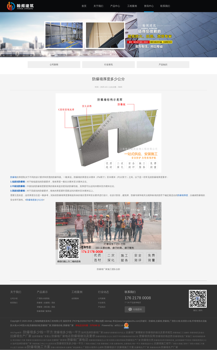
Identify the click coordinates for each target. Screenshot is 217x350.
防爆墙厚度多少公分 (104, 336)
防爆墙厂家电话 (61, 336)
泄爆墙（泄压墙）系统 (46, 307)
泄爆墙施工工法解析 (181, 333)
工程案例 (76, 292)
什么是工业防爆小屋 (18, 348)
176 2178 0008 (138, 298)
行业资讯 (108, 64)
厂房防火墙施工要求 (179, 344)
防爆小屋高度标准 (58, 348)
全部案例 (75, 299)
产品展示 (42, 292)
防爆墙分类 (147, 340)
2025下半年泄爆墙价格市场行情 (125, 336)
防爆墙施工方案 (38, 347)
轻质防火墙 (186, 321)
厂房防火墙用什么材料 (93, 347)
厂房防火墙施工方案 (92, 344)
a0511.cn (119, 325)
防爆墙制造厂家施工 (182, 336)
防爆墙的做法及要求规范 (159, 332)
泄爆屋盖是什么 (147, 344)
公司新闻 (59, 64)
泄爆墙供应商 (147, 336)
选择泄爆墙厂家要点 (41, 336)
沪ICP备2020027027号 (83, 321)
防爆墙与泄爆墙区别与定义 (114, 333)
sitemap (108, 321)
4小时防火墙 (23, 325)
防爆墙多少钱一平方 (38, 332)
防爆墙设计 (110, 347)
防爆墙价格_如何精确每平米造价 (178, 340)
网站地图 (99, 321)
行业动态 (103, 292)
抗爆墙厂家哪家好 (135, 332)
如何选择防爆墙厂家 (92, 332)
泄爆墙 (166, 321)
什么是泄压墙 (50, 344)
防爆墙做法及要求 (83, 336)
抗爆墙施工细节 (162, 343)
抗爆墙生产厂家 (20, 336)
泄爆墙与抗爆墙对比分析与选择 (38, 340)
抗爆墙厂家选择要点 (74, 348)
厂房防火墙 (175, 321)
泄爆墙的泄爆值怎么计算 (99, 340)
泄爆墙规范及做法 (197, 333)
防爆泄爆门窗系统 (44, 311)
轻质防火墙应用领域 (117, 340)
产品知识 (157, 64)
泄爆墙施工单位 (38, 344)
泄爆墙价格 (57, 325)
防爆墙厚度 (182, 195)
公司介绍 (14, 299)
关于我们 (15, 292)
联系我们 (14, 303)
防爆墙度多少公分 (34, 200)
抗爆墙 (159, 321)
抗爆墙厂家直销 (59, 340)
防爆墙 (13, 177)
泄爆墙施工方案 (107, 344)
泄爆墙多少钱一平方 (67, 332)
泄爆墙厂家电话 (77, 340)
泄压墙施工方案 (19, 340)
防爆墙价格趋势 (164, 336)
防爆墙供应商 (159, 340)
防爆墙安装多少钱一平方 (70, 343)
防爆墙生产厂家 (133, 340)
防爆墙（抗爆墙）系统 (46, 303)
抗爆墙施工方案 (125, 347)
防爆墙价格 (35, 325)
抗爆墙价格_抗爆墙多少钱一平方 (127, 344)
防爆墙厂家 (46, 325)
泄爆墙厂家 (68, 325)
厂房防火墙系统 (43, 299)
